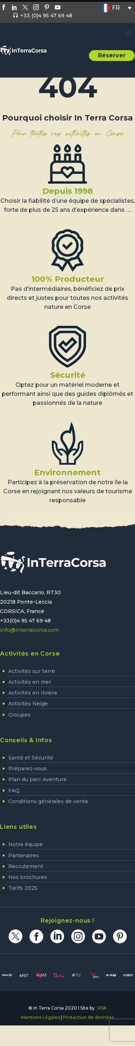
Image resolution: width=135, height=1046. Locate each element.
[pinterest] (120, 936)
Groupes (19, 715)
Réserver (112, 55)
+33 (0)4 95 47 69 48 (46, 15)
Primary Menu (128, 33)
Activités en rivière (32, 693)
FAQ (13, 790)
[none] (116, 8)
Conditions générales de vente (48, 801)
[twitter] (15, 936)
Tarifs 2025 (22, 888)
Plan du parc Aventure (37, 779)
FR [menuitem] (116, 7)
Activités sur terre (31, 671)
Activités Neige (28, 703)
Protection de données (88, 1017)
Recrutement (25, 866)
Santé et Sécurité (30, 757)
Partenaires (23, 855)
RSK (102, 1008)
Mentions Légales (40, 1017)
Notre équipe (25, 844)
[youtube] (99, 936)
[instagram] (78, 936)
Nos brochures (27, 877)
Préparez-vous (27, 768)
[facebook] (36, 936)
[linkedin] (57, 936)
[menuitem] (116, 8)
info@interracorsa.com (29, 630)
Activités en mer (29, 682)
